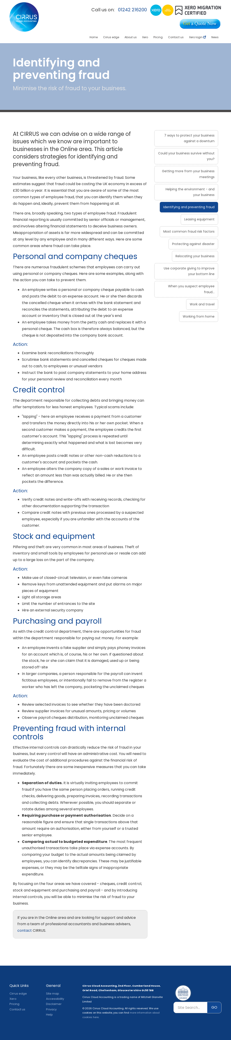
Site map (52, 993)
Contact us (176, 37)
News (215, 37)
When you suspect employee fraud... (191, 289)
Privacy (51, 1009)
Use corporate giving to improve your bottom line (189, 271)
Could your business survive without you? (186, 156)
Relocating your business (195, 256)
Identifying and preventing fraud (189, 207)
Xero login (197, 37)
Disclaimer (54, 1004)
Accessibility (55, 999)
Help (49, 1014)
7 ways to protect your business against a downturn (189, 138)
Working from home (199, 316)
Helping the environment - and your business (190, 192)
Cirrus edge (111, 37)
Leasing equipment (199, 219)
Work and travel (202, 304)
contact (24, 930)
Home (94, 37)
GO (214, 1007)
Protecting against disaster (193, 244)
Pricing (158, 37)
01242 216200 (132, 10)
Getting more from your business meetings (188, 174)
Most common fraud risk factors (189, 231)
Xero (145, 37)
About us (131, 37)
